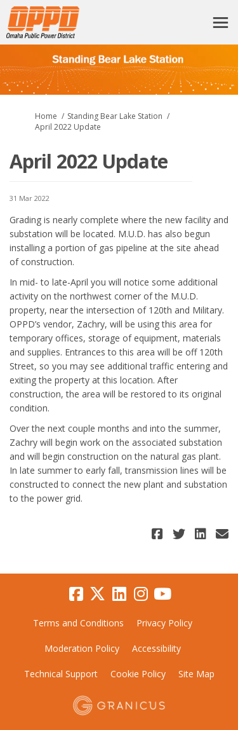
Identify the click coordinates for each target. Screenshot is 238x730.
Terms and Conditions (78, 623)
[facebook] (76, 594)
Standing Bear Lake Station (114, 116)
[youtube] (162, 594)
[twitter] (97, 594)
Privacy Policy (164, 623)
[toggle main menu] (220, 22)
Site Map (196, 674)
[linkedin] (119, 594)
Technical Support (61, 674)
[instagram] (141, 594)
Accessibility (156, 648)
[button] (159, 534)
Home (46, 116)
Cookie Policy (138, 674)
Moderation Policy (81, 648)
